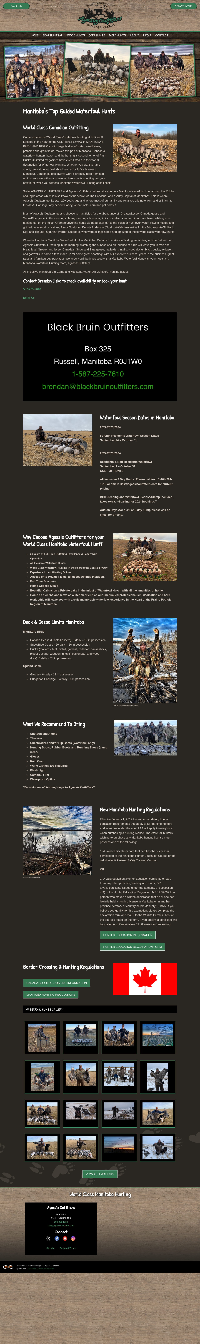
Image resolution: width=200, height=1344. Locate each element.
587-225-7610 (33, 306)
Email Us (16, 6)
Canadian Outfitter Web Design (41, 1340)
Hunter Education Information (127, 1005)
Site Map (50, 1319)
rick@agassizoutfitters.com (61, 1296)
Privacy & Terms (67, 1319)
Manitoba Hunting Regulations (50, 1065)
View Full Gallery (100, 1245)
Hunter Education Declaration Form (132, 1017)
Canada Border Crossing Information (56, 1053)
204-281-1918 (183, 6)
